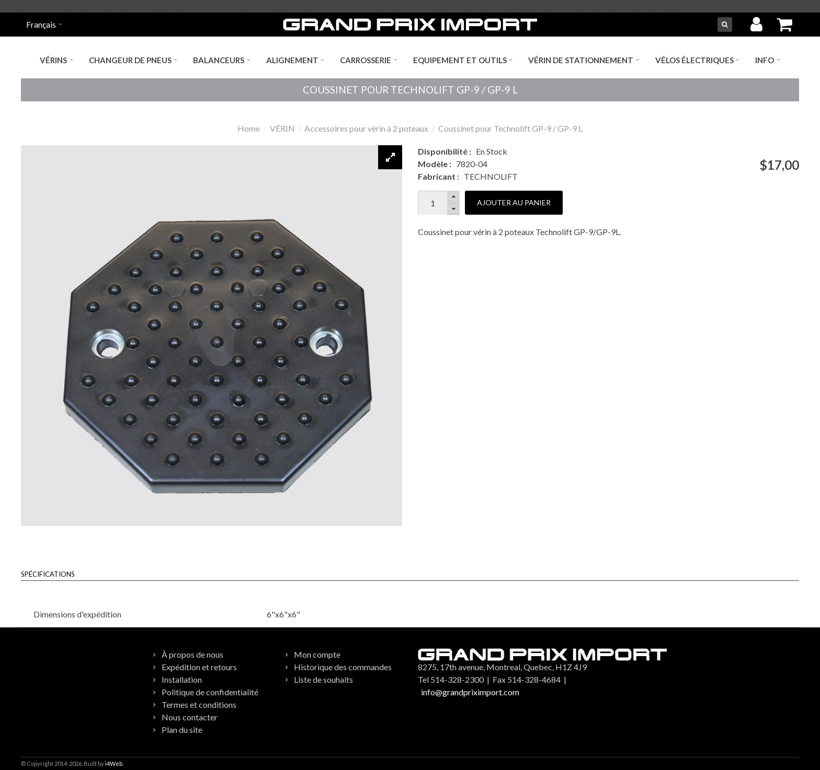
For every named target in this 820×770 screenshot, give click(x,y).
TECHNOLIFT (491, 176)
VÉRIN (282, 128)
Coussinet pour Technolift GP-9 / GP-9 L (510, 128)
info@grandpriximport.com (470, 692)
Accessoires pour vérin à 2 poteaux (366, 128)
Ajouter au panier (514, 202)
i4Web (113, 763)
